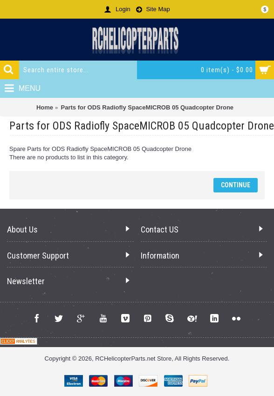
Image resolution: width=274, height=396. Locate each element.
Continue (235, 185)
